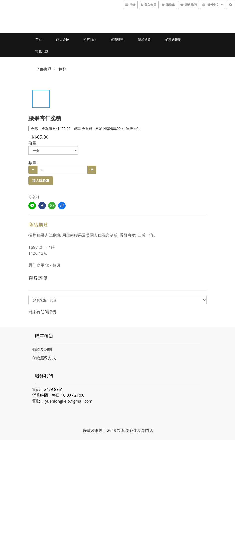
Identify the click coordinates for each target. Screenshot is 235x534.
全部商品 (44, 69)
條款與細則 (173, 39)
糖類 (63, 69)
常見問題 (41, 51)
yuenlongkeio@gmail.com (68, 401)
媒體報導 (117, 39)
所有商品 (89, 39)
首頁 (38, 39)
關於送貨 (144, 39)
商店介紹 (62, 39)
